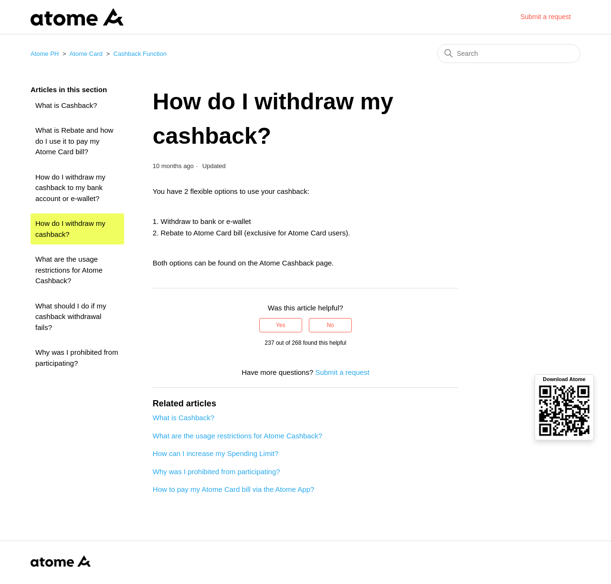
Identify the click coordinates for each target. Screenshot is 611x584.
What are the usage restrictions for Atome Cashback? (69, 270)
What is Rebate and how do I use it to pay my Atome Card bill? (74, 141)
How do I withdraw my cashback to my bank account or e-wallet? (70, 187)
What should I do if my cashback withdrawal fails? (70, 316)
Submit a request (545, 17)
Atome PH (45, 53)
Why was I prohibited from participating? (76, 357)
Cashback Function (140, 53)
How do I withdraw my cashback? (70, 228)
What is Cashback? (66, 105)
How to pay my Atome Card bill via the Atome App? (234, 489)
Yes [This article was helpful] (280, 325)
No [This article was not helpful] (330, 325)
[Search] (508, 53)
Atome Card (85, 53)
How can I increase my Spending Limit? (215, 453)
